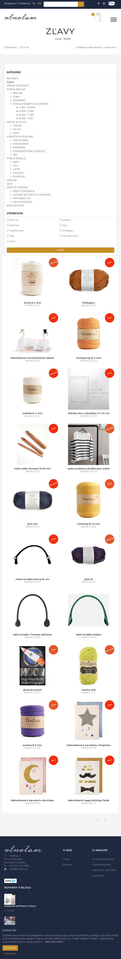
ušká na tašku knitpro (88, 634)
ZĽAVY (10, 82)
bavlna (18, 93)
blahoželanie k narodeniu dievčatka (32, 800)
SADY (10, 183)
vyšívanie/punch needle (29, 151)
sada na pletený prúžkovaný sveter (89, 468)
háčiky (17, 125)
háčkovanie (20, 140)
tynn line (32, 523)
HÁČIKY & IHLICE (16, 122)
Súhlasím (10, 947)
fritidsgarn (88, 302)
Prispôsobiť (10, 953)
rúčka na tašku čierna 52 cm (32, 579)
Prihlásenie (24, 3)
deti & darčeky (22, 202)
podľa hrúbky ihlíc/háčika (30, 103)
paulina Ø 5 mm (32, 745)
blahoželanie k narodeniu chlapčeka (88, 745)
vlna (16, 96)
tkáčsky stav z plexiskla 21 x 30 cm (88, 413)
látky (16, 169)
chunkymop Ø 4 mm (88, 357)
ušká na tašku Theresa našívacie (32, 634)
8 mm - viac (26, 118)
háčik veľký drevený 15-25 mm (32, 468)
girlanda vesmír (32, 689)
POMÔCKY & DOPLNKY (20, 136)
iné (15, 154)
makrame (19, 147)
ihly (15, 165)
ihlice (17, 129)
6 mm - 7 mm (26, 114)
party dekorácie (24, 191)
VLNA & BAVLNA (16, 89)
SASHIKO (12, 180)
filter (60, 250)
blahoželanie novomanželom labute (32, 357)
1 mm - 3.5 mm (27, 107)
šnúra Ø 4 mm (32, 302)
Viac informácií (54, 941)
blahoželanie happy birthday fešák (88, 800)
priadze (18, 173)
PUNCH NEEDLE (16, 158)
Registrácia (10, 3)
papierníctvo (22, 198)
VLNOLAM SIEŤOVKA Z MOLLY (20, 906)
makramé (19, 100)
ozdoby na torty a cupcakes (32, 194)
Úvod (58, 38)
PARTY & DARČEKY (17, 187)
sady (16, 133)
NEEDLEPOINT (15, 205)
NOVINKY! (12, 78)
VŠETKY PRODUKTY (18, 85)
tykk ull (88, 579)
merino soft (89, 689)
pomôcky (19, 176)
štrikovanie (21, 143)
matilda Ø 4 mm (32, 413)
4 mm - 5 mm (26, 111)
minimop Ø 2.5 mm (88, 523)
